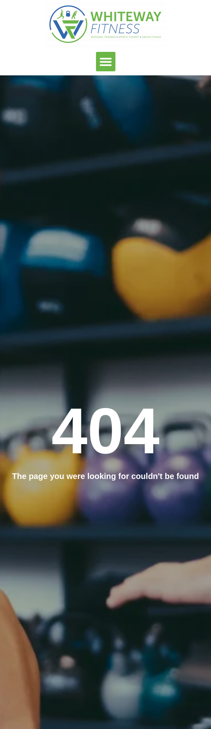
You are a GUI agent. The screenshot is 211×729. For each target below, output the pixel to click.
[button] (105, 61)
